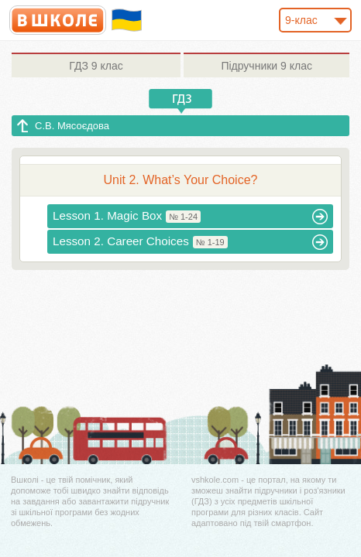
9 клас (95, 66)
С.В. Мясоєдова (72, 126)
